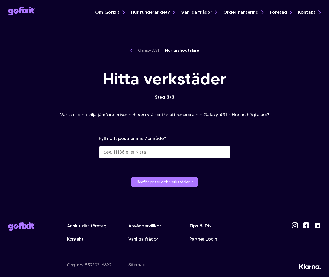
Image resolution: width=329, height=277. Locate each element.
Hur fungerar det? (153, 12)
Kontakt (309, 12)
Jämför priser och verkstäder (164, 181)
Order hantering (243, 12)
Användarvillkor (144, 226)
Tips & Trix (200, 226)
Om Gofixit (110, 12)
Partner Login (203, 239)
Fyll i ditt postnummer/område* (164, 147)
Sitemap (136, 265)
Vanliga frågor (199, 12)
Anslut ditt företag (86, 226)
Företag (281, 12)
